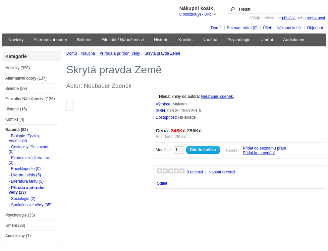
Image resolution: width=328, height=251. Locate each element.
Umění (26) (15, 225)
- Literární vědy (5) (25, 175)
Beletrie (84, 39)
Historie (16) (16, 109)
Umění (266, 39)
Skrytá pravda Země (162, 53)
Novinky (16, 39)
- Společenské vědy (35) (30, 205)
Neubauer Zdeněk (217, 96)
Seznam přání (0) (242, 28)
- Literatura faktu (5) (26, 181)
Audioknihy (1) (18, 235)
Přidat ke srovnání (259, 153)
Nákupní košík (288, 28)
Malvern (180, 104)
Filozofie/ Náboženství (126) (30, 98)
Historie (161, 39)
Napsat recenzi (221, 172)
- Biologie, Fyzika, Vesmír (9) (24, 138)
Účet (267, 28)
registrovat (316, 18)
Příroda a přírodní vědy (119, 53)
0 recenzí (195, 172)
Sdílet (162, 183)
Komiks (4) (14, 119)
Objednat (315, 28)
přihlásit (289, 18)
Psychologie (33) (20, 215)
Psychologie (238, 39)
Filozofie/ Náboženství (123, 39)
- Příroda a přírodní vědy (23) (26, 190)
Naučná (209, 39)
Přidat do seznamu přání (264, 148)
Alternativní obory (50, 39)
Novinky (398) (17, 68)
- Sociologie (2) (22, 198)
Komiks (185, 39)
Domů (216, 28)
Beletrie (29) (16, 88)
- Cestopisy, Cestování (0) (28, 149)
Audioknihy (293, 39)
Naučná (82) (16, 129)
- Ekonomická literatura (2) (29, 160)
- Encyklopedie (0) (25, 168)
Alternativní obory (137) (26, 78)
